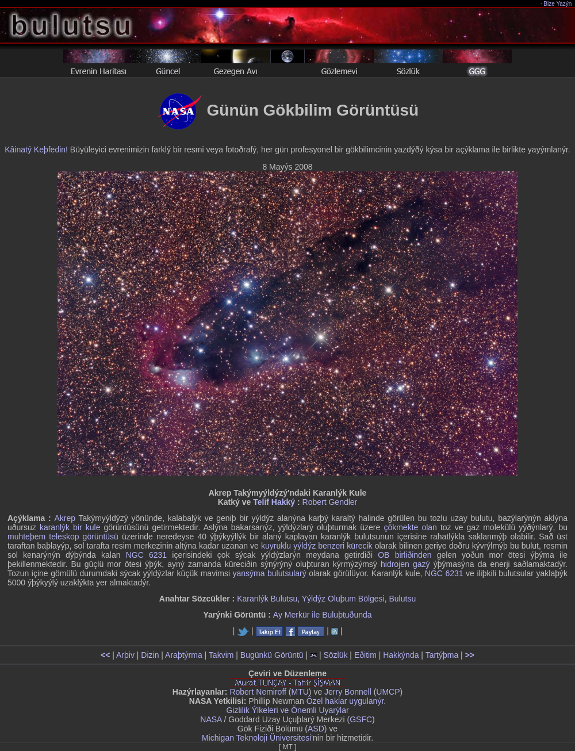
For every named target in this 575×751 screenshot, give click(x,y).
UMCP (388, 691)
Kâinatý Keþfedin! (36, 149)
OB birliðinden (404, 555)
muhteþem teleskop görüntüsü (62, 536)
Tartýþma (442, 655)
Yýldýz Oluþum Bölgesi (343, 598)
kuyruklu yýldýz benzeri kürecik (317, 545)
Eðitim (365, 655)
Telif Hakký (274, 502)
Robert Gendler (330, 502)
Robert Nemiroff (257, 691)
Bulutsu (402, 598)
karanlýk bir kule (70, 527)
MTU (300, 691)
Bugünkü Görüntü (272, 655)
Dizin (150, 655)
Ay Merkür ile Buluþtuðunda (322, 614)
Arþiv (125, 655)
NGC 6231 (146, 555)
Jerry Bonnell (347, 691)
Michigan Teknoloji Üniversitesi (256, 737)
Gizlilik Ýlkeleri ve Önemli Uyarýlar (287, 710)
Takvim (221, 655)
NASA (210, 719)
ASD (316, 728)
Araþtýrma (183, 655)
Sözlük (335, 655)
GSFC (361, 719)
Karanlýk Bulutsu (267, 598)
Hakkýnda (401, 655)
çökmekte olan (410, 527)
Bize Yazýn (558, 4)
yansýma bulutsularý (269, 573)
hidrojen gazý (405, 564)
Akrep (64, 518)
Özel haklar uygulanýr (345, 701)
